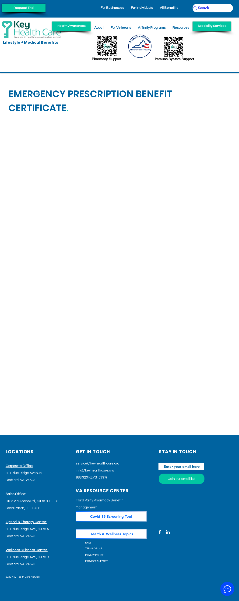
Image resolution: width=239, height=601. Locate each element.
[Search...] (210, 8)
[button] (181, 28)
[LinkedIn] (168, 532)
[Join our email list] (181, 479)
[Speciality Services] (212, 26)
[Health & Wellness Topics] (111, 534)
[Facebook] (159, 532)
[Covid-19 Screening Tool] (111, 516)
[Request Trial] (24, 8)
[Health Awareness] (71, 26)
